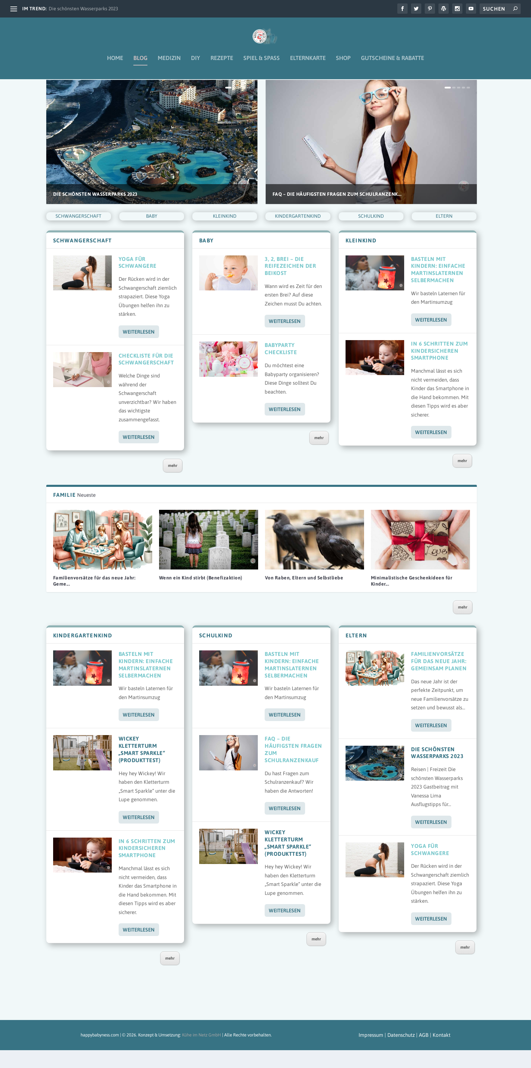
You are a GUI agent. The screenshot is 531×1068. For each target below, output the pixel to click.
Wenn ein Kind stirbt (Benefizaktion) (200, 595)
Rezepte (221, 63)
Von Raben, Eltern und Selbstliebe (304, 595)
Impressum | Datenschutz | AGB (394, 1053)
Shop (343, 63)
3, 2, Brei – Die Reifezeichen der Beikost (290, 284)
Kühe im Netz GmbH (201, 1052)
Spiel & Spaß (261, 63)
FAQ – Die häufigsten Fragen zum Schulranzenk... (337, 212)
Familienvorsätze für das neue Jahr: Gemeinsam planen (439, 679)
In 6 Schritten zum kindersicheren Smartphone (439, 368)
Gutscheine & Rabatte (392, 63)
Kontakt (441, 1053)
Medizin (169, 63)
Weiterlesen (139, 349)
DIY (195, 63)
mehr (172, 483)
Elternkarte (308, 63)
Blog (140, 63)
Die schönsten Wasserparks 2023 (83, 8)
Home (115, 63)
